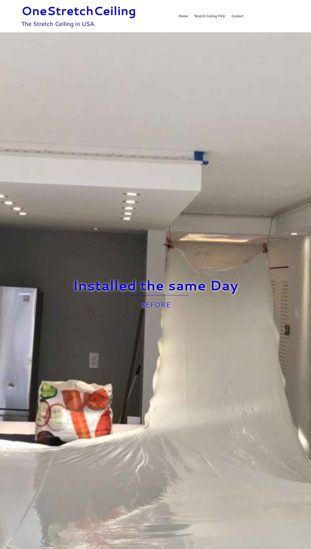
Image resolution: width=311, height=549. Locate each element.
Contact (237, 16)
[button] (288, 16)
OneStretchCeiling (78, 10)
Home (183, 16)
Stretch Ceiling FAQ (209, 16)
